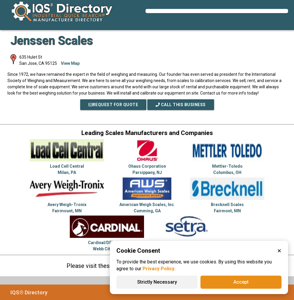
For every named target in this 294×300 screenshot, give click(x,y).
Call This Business (181, 104)
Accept (241, 282)
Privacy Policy (158, 268)
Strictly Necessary (157, 282)
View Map (70, 63)
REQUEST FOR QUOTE (113, 104)
